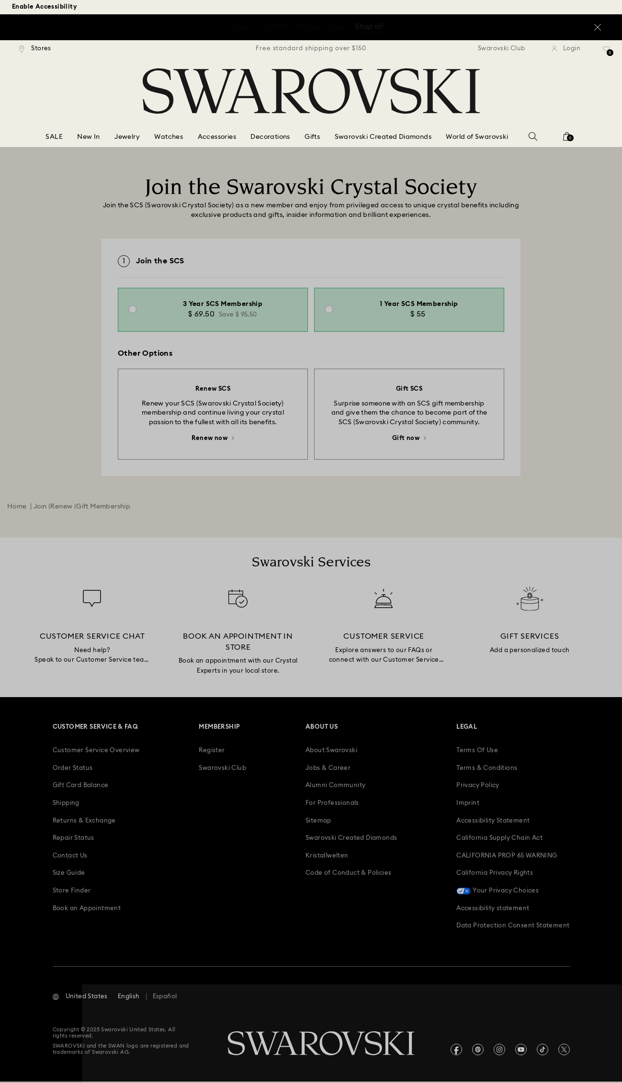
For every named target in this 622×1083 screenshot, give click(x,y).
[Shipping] (66, 805)
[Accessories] (217, 137)
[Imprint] (467, 805)
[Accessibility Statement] (493, 822)
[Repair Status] (73, 840)
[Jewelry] (127, 137)
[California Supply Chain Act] (499, 840)
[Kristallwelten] (327, 857)
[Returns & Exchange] (84, 822)
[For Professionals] (332, 805)
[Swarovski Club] (222, 770)
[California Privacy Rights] (494, 875)
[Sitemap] (318, 822)
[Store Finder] (72, 892)
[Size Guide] (69, 875)
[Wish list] (606, 52)
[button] (80, 998)
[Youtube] (521, 1051)
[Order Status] (73, 770)
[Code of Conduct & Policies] (348, 875)
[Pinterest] (478, 1051)
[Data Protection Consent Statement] (512, 927)
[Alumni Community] (335, 787)
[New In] (88, 137)
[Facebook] (456, 1051)
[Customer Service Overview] (96, 752)
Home (17, 508)
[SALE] (54, 137)
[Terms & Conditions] (486, 770)
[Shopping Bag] (567, 139)
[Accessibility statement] (492, 910)
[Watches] (168, 137)
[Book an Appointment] (87, 910)
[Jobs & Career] (328, 770)
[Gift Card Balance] (81, 787)
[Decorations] (270, 137)
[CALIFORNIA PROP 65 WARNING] (506, 857)
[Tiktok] (542, 1051)
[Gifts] (312, 137)
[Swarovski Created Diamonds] (383, 137)
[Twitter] (564, 1051)
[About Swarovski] (331, 752)
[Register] (212, 752)
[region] (311, 49)
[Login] (566, 49)
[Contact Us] (70, 857)
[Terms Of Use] (477, 752)
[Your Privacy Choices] (497, 892)
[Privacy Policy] (477, 787)
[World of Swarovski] (477, 137)
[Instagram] (499, 1051)
